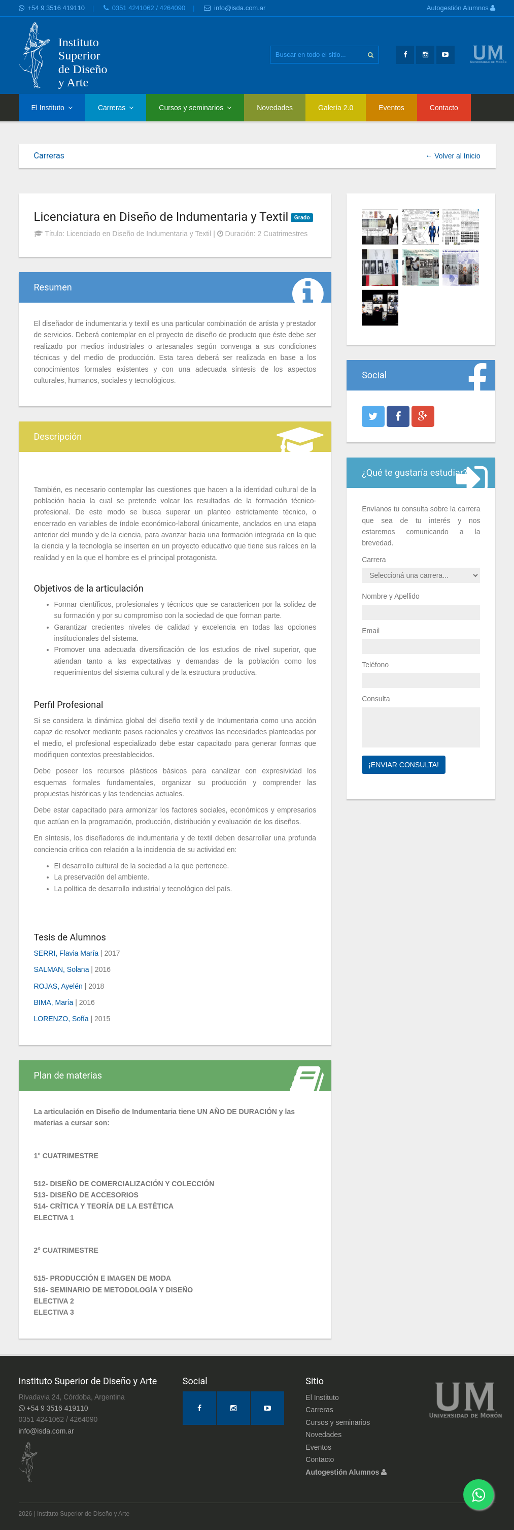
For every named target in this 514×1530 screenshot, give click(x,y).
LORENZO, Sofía (61, 1019)
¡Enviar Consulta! (403, 765)
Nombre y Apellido (391, 596)
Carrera (374, 560)
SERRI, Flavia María (66, 953)
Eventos (391, 108)
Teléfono (375, 665)
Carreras (115, 108)
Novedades (275, 108)
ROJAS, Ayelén (58, 986)
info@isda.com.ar (234, 8)
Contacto (444, 108)
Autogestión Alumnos (461, 8)
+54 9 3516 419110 (52, 8)
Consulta (376, 699)
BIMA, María (54, 1002)
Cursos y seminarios (195, 108)
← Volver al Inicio (452, 156)
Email (371, 631)
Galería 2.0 (335, 108)
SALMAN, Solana (61, 969)
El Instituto (52, 108)
